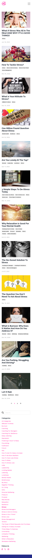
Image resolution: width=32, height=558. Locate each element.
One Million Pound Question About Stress (15, 129)
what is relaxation (12, 233)
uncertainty (5, 531)
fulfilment (5, 445)
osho (3, 490)
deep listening (6, 436)
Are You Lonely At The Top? (15, 160)
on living (5, 487)
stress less (5, 197)
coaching (4, 365)
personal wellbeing (8, 492)
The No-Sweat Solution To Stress (15, 261)
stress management (6, 70)
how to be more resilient (10, 455)
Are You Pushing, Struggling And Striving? (15, 361)
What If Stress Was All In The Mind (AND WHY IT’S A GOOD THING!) (16, 33)
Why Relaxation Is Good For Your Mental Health (15, 224)
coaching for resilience (20, 265)
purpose (4, 497)
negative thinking (7, 485)
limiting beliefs (7, 470)
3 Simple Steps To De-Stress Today (16, 190)
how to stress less (20, 194)
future (4, 448)
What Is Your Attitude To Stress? (14, 97)
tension (4, 233)
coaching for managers (7, 265)
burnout (4, 163)
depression (5, 438)
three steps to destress (15, 197)
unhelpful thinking (8, 534)
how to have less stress (8, 194)
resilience (12, 133)
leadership (10, 163)
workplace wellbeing (23, 333)
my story (4, 482)
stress (3, 38)
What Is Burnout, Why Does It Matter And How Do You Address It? (15, 328)
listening (5, 472)
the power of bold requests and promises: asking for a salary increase (16, 525)
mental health (5, 133)
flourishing (5, 443)
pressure (12, 231)
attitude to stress (7, 423)
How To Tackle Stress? (13, 65)
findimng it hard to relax (8, 228)
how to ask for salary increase (12, 453)
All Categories (6, 421)
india (3, 465)
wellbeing (14, 333)
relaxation (18, 231)
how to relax (19, 228)
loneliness (16, 163)
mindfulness (11, 394)
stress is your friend (24, 67)
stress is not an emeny (12, 67)
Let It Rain (7, 392)
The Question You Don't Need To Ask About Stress (14, 295)
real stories (5, 499)
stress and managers (12, 267)
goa (3, 450)
